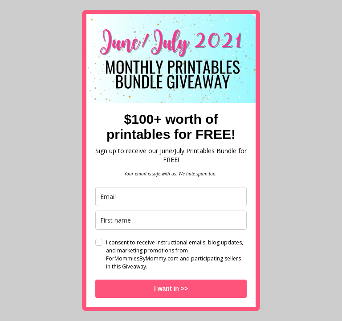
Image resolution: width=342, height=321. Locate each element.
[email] (171, 196)
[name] (171, 220)
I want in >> (171, 288)
